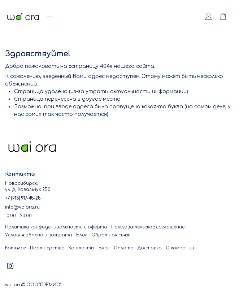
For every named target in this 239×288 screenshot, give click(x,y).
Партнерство (47, 248)
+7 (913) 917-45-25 (23, 198)
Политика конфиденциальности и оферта (56, 227)
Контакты (81, 248)
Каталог (15, 248)
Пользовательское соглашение (147, 227)
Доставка (150, 248)
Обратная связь (110, 235)
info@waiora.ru (22, 207)
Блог (81, 235)
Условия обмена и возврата (38, 235)
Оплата (124, 248)
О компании (180, 248)
